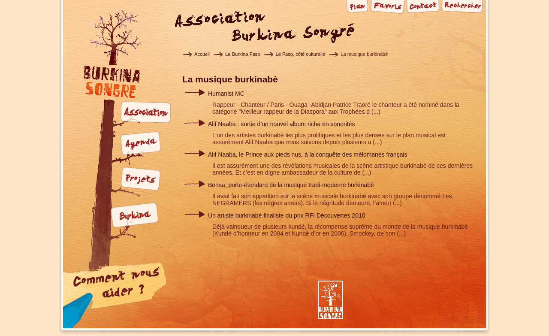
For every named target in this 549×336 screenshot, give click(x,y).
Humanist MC (226, 93)
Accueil (202, 54)
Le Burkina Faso (242, 54)
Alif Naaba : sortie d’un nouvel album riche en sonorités (281, 124)
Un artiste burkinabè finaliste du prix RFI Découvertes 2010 (286, 215)
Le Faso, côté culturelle (301, 54)
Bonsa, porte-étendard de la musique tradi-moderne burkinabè (291, 185)
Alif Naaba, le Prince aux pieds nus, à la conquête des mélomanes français (307, 154)
